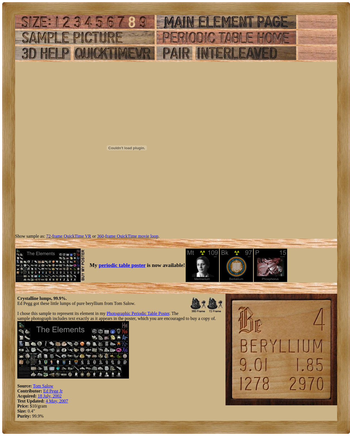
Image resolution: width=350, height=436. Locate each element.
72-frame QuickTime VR (68, 236)
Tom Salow (43, 386)
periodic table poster (122, 265)
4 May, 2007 (57, 401)
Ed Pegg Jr (53, 391)
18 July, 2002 (50, 396)
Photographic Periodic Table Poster (138, 313)
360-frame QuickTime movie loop (127, 236)
